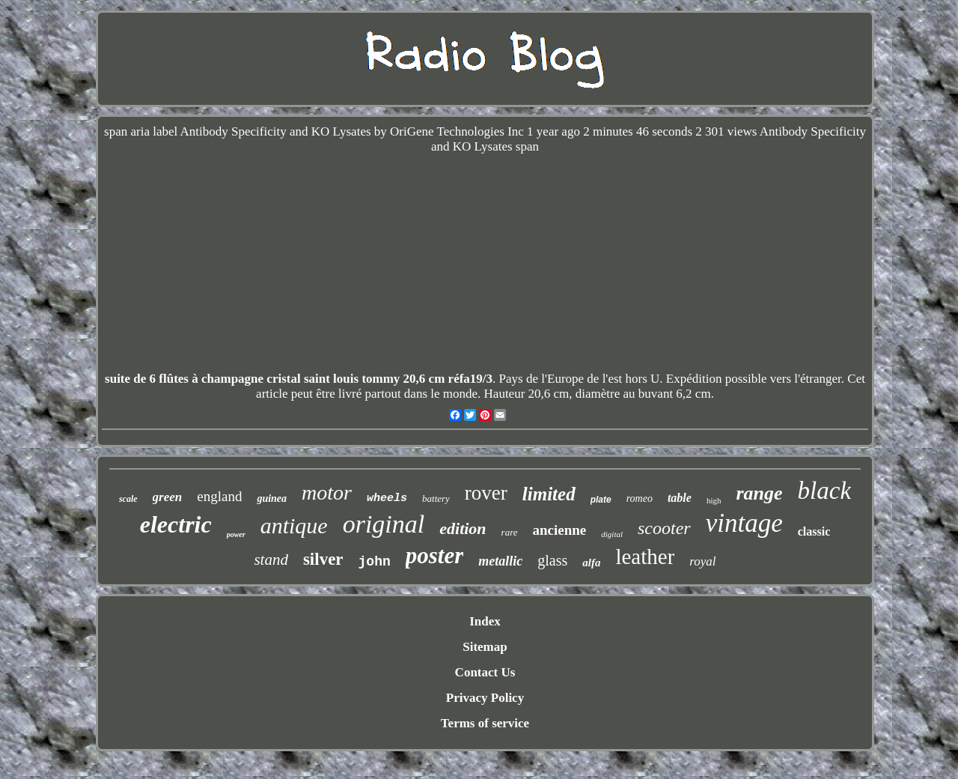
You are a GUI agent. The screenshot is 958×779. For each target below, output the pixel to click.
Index (485, 621)
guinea (272, 498)
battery (436, 498)
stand (271, 560)
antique (294, 525)
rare (509, 532)
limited (549, 494)
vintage (744, 523)
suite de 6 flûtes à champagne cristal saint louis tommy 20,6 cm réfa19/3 (298, 379)
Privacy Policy (485, 698)
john (375, 561)
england (219, 496)
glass (552, 560)
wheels (387, 498)
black (824, 490)
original (384, 524)
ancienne (560, 530)
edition (462, 528)
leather (644, 557)
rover (486, 493)
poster (435, 555)
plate (601, 499)
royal (702, 561)
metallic (500, 561)
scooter (664, 528)
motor (327, 492)
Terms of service (485, 723)
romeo (639, 498)
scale (128, 499)
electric (176, 524)
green (168, 497)
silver (323, 559)
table (680, 497)
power (236, 534)
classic (814, 531)
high (714, 500)
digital (612, 534)
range (759, 493)
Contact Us (485, 672)
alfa (591, 563)
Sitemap (485, 647)
